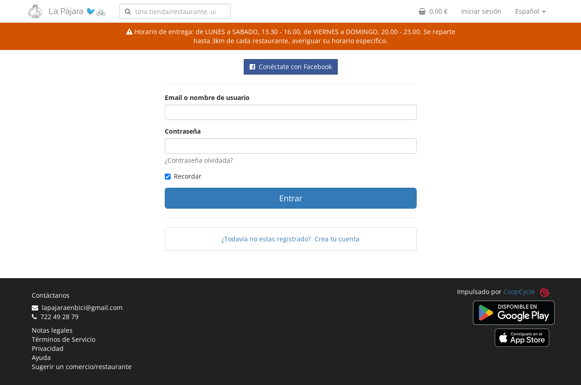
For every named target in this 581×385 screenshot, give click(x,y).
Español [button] (530, 11)
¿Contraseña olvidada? (199, 160)
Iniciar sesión (481, 11)
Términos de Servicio (63, 339)
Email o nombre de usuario (207, 97)
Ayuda (41, 357)
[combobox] (175, 11)
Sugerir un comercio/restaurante (82, 366)
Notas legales (52, 330)
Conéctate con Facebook (291, 66)
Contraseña (183, 131)
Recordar (183, 176)
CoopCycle (519, 291)
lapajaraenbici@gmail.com (77, 307)
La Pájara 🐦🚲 (77, 11)
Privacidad (48, 348)
